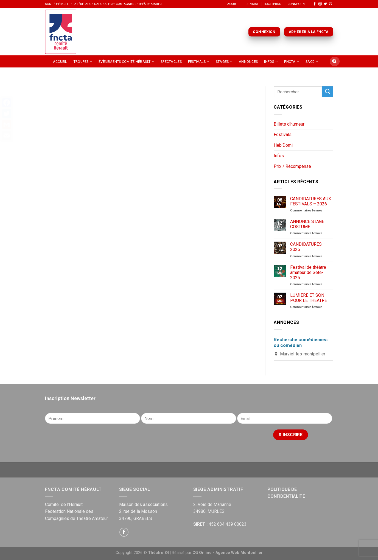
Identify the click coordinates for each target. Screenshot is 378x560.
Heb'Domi (283, 145)
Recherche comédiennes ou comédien (300, 342)
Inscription (272, 3)
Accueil (233, 3)
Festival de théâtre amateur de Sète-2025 (308, 272)
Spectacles (171, 62)
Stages (224, 61)
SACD (312, 61)
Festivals (198, 61)
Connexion (296, 3)
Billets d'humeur (289, 124)
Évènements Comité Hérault (126, 61)
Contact (251, 3)
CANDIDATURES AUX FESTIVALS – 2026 (310, 201)
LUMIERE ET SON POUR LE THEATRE (308, 298)
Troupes (83, 61)
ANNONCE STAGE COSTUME (307, 224)
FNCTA (291, 61)
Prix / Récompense (292, 166)
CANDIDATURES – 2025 (308, 247)
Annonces (248, 62)
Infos (271, 61)
